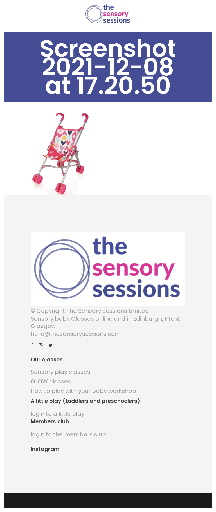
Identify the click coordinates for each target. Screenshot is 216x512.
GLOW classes (51, 381)
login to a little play (57, 414)
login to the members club (68, 434)
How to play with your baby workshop (83, 391)
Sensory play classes (60, 372)
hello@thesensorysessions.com (76, 334)
